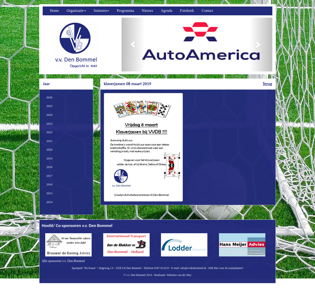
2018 (49, 167)
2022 (49, 132)
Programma (125, 11)
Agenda (166, 11)
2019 (49, 158)
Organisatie (76, 11)
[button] (133, 44)
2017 (49, 176)
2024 (49, 114)
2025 (49, 106)
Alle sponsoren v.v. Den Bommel (63, 261)
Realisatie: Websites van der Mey (172, 275)
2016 (49, 184)
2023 (49, 123)
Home (54, 11)
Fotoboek (187, 11)
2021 (49, 141)
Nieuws (147, 11)
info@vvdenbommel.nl (193, 268)
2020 (49, 149)
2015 (49, 193)
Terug (267, 83)
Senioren (101, 11)
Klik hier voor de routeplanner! (226, 268)
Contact (207, 11)
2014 (49, 202)
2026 (49, 97)
